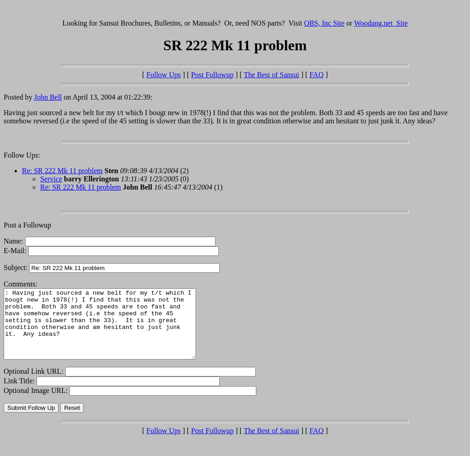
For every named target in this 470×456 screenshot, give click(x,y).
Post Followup (212, 75)
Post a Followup (27, 225)
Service (51, 179)
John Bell (48, 97)
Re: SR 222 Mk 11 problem (62, 171)
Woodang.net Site (380, 23)
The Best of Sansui (271, 75)
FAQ (317, 75)
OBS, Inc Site (324, 23)
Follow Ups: (22, 155)
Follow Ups (164, 75)
